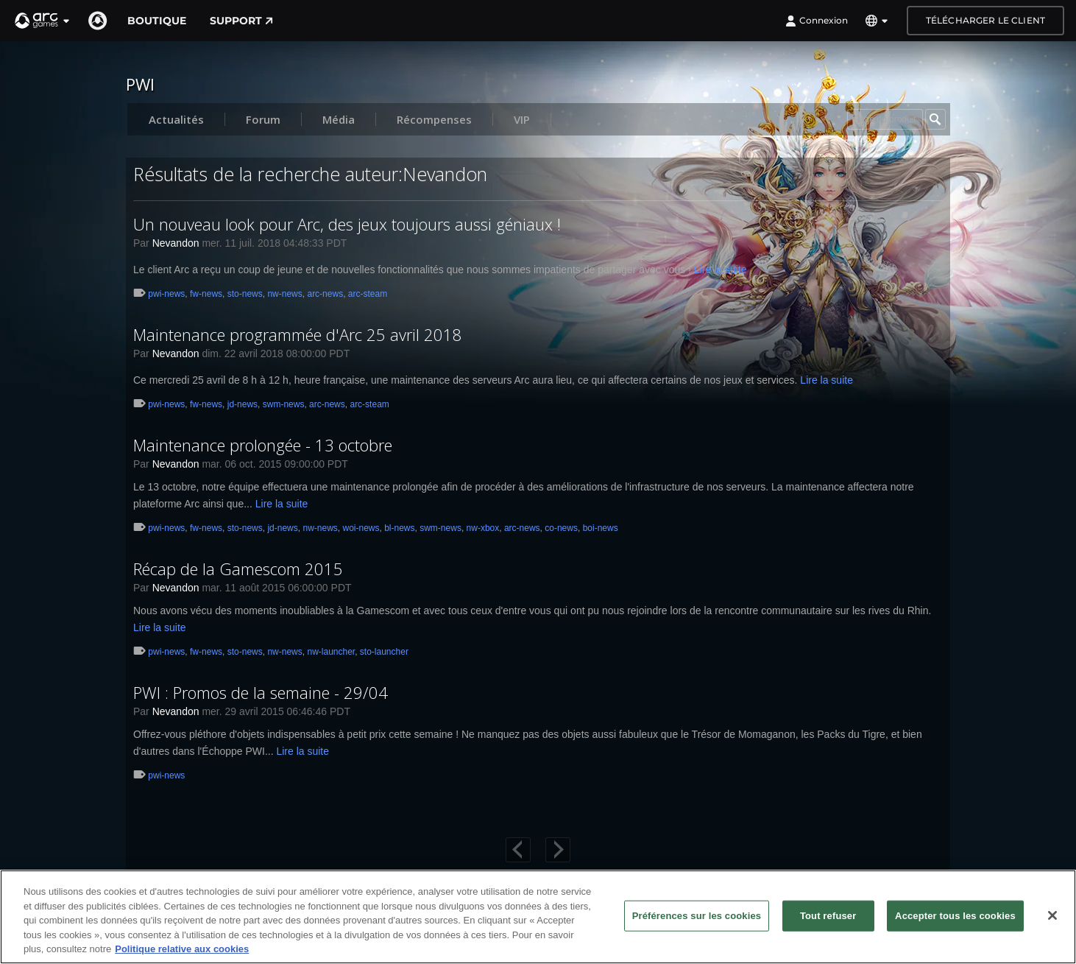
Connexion (816, 21)
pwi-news (166, 294)
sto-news (245, 294)
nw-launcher (331, 652)
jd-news (242, 404)
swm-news (284, 404)
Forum (263, 119)
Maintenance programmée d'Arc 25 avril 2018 (297, 334)
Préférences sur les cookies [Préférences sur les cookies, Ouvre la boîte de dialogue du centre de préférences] (697, 915)
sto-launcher (384, 652)
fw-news (206, 294)
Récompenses (434, 119)
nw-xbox (483, 528)
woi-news (360, 528)
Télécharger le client (985, 20)
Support (241, 20)
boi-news (600, 528)
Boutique (156, 20)
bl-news (399, 528)
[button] (43, 20)
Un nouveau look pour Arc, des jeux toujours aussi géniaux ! (347, 224)
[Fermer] (1052, 915)
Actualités (176, 119)
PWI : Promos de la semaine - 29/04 (260, 692)
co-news (561, 528)
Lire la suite (720, 269)
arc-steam (367, 294)
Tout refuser (828, 915)
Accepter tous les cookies (955, 915)
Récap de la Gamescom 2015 (238, 568)
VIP (522, 119)
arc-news (325, 294)
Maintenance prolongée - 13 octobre (262, 445)
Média (338, 119)
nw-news (284, 294)
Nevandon (175, 243)
